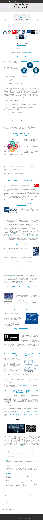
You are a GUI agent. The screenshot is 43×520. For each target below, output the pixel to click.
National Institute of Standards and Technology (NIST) (21, 391)
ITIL (19, 227)
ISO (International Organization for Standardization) (12, 191)
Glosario (19, 2)
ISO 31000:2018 (21, 56)
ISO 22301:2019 (21, 244)
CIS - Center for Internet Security (21, 496)
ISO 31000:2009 (10, 110)
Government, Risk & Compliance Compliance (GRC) (21, 134)
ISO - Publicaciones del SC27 (21, 180)
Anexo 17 (28, 281)
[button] (5, 20)
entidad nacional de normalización (26, 88)
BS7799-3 (10, 124)
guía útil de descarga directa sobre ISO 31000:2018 (18, 116)
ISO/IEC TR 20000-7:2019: (8, 238)
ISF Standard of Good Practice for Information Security (21, 287)
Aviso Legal (16, 519)
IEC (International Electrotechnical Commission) (29, 191)
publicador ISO (36, 87)
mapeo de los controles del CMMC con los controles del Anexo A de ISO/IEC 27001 (19, 416)
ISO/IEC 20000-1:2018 (21, 204)
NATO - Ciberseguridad (21, 309)
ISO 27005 (5, 119)
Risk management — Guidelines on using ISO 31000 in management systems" (27, 129)
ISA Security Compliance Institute (21, 329)
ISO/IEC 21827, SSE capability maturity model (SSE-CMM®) (21, 354)
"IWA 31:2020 (14, 129)
